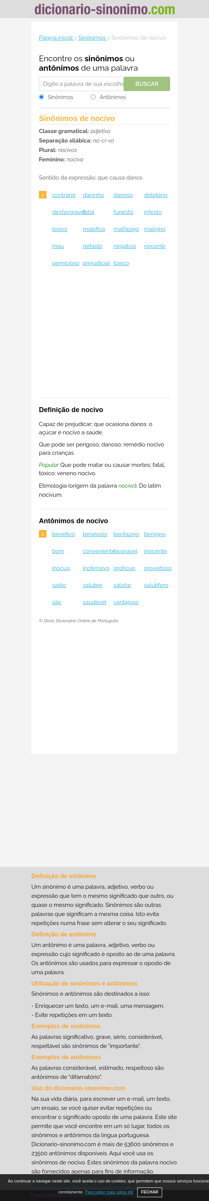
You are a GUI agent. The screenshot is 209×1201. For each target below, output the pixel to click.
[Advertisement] (104, 337)
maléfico (94, 229)
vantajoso (125, 602)
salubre (92, 585)
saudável (94, 602)
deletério (155, 195)
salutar (122, 585)
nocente (155, 246)
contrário (64, 195)
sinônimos (104, 58)
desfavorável (69, 212)
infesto (153, 212)
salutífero (156, 585)
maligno (154, 229)
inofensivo (96, 568)
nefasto (92, 246)
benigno (155, 534)
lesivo (59, 229)
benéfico (63, 534)
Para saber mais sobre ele (109, 1192)
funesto (123, 212)
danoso (123, 195)
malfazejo (126, 229)
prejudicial (96, 263)
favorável (125, 551)
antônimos (59, 68)
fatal (88, 212)
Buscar (146, 84)
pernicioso (65, 263)
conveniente (99, 551)
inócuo (61, 568)
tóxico (121, 263)
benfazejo (126, 534)
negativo (124, 246)
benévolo (95, 534)
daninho (93, 195)
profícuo (124, 568)
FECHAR (149, 1192)
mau (58, 246)
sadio (59, 585)
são (56, 602)
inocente (155, 551)
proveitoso (158, 568)
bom (58, 551)
